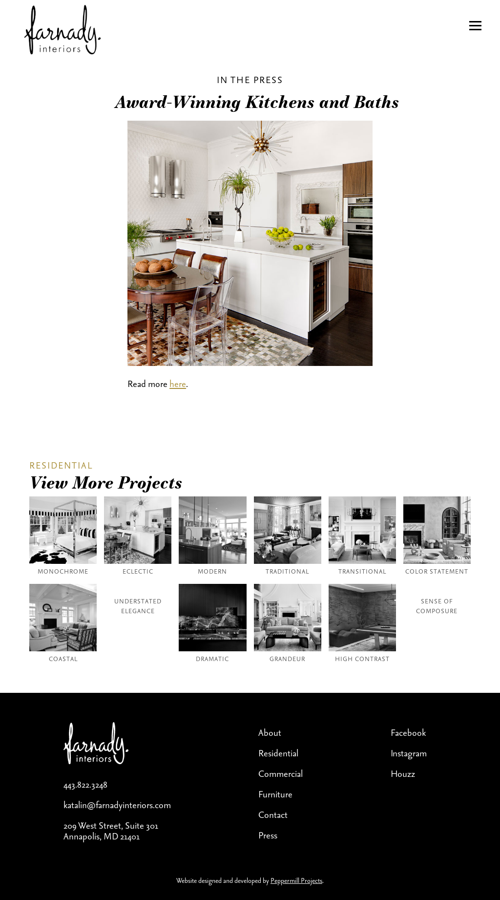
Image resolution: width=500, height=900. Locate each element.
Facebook (408, 732)
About (269, 732)
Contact (273, 814)
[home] (57, 31)
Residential (278, 753)
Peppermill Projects (296, 880)
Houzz (403, 773)
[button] (475, 26)
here (177, 383)
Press (267, 835)
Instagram (409, 753)
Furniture (275, 794)
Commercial (280, 773)
